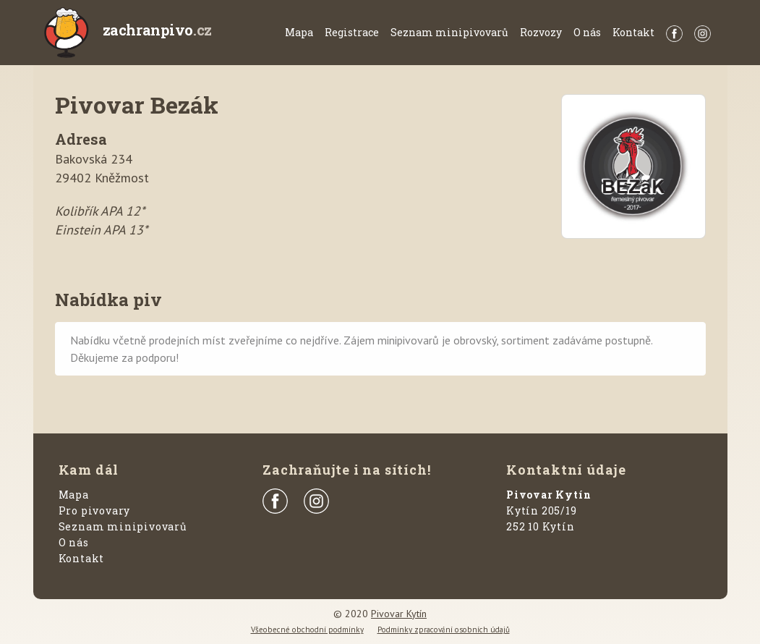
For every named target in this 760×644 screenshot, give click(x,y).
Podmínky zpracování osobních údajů (443, 629)
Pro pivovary (95, 510)
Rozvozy (541, 32)
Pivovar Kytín (399, 613)
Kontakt (633, 32)
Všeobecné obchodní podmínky (307, 629)
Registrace (352, 32)
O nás (587, 32)
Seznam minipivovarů (449, 32)
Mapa (299, 32)
